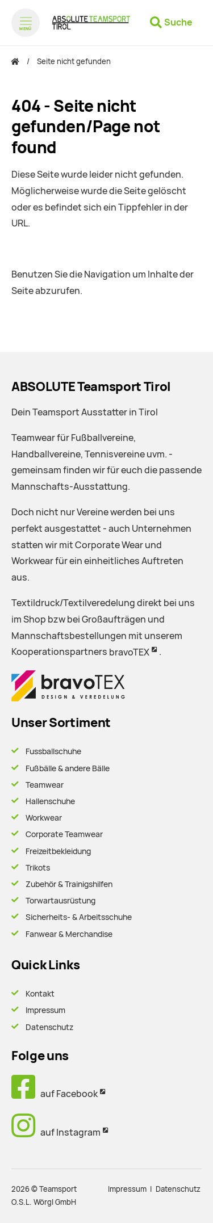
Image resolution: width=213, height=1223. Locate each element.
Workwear (44, 818)
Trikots (38, 868)
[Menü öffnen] (25, 23)
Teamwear (45, 785)
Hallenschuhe (50, 801)
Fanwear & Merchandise (69, 934)
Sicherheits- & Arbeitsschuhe (79, 917)
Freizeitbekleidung (58, 851)
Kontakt (40, 994)
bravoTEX (129, 652)
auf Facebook (54, 1094)
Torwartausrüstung (60, 901)
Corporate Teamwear (64, 834)
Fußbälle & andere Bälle (68, 768)
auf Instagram (56, 1132)
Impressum (45, 1010)
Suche (178, 22)
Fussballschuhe (53, 751)
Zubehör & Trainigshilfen (69, 884)
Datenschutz (49, 1027)
